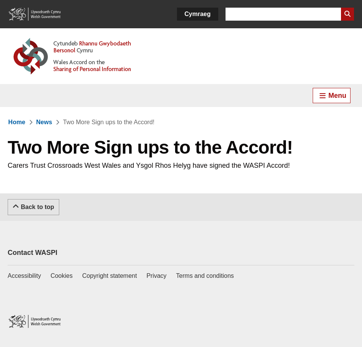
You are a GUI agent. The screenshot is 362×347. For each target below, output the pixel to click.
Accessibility (24, 275)
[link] (16, 122)
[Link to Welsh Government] (34, 14)
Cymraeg (198, 14)
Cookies (61, 275)
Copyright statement (109, 275)
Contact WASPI (32, 252)
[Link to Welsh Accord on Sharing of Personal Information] (83, 56)
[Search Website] (347, 14)
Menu (332, 95)
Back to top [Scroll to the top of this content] (33, 206)
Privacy (156, 275)
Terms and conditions (205, 275)
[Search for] (283, 14)
